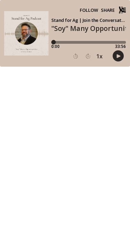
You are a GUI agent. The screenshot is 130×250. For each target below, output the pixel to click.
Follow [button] (89, 10)
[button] (75, 56)
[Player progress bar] (88, 42)
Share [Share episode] (108, 10)
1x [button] (99, 56)
